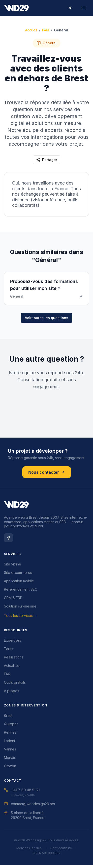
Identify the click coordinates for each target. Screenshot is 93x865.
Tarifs (8, 649)
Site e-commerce (18, 572)
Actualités (12, 665)
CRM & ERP (13, 598)
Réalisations (13, 657)
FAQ (45, 30)
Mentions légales (29, 848)
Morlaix (10, 757)
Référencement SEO (20, 589)
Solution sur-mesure (20, 606)
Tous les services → (20, 615)
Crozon (10, 766)
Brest (8, 715)
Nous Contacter (46, 416)
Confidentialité (61, 848)
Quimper (11, 724)
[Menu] (84, 8)
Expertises (12, 640)
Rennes (10, 732)
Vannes (10, 749)
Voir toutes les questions (46, 318)
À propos (11, 691)
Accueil (31, 30)
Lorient (9, 741)
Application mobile (19, 581)
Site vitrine (12, 564)
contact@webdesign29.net (29, 804)
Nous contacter (46, 472)
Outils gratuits (15, 682)
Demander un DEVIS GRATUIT (46, 402)
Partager (46, 160)
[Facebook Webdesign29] (8, 537)
